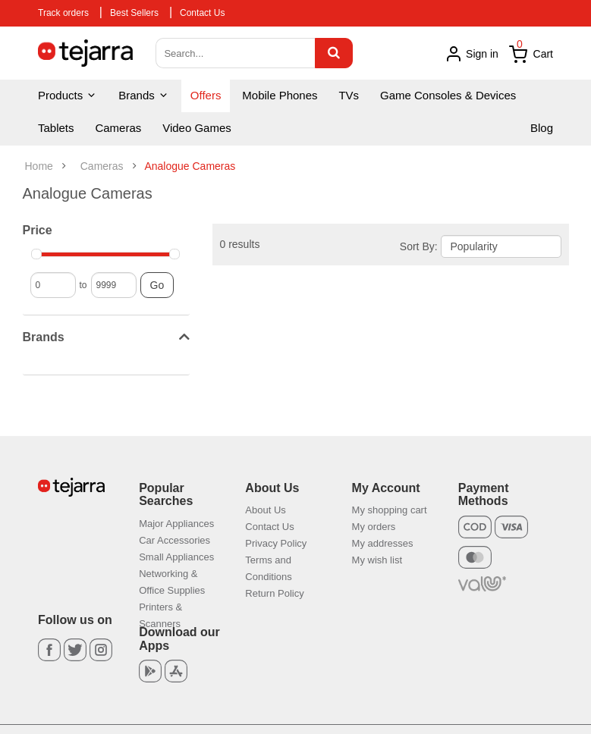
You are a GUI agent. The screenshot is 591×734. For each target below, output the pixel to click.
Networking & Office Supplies (172, 582)
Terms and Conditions (268, 568)
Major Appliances (176, 523)
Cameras (118, 127)
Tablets (56, 127)
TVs (348, 95)
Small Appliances (176, 557)
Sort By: (419, 246)
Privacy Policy (276, 543)
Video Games (196, 127)
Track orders (63, 13)
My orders (374, 526)
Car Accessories (174, 540)
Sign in (471, 54)
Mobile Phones (279, 95)
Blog (541, 127)
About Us (265, 510)
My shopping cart (389, 510)
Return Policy (274, 593)
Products (67, 95)
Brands (143, 95)
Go (157, 285)
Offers (206, 95)
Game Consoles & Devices (448, 95)
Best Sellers (134, 13)
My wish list (377, 560)
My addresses (382, 543)
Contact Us (202, 13)
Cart (531, 54)
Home (39, 166)
